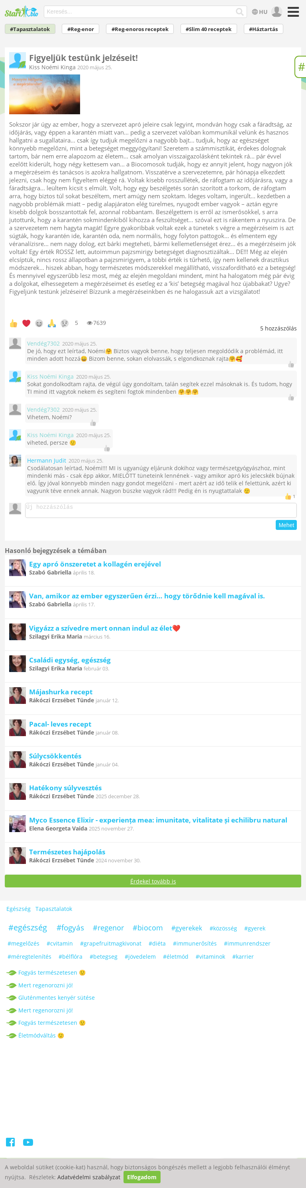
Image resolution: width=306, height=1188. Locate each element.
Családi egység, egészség (70, 662)
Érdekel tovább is (153, 883)
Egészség (18, 911)
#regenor (108, 930)
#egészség (27, 929)
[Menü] (292, 14)
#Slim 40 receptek (208, 29)
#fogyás (70, 930)
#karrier (243, 959)
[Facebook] (11, 1146)
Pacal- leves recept (60, 726)
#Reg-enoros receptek (140, 29)
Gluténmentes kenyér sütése (56, 1000)
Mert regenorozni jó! (45, 987)
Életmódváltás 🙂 (41, 1037)
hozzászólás (278, 328)
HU (259, 12)
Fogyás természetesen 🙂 (52, 975)
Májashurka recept (60, 694)
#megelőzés (23, 946)
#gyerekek (186, 930)
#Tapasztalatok (30, 29)
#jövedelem (140, 959)
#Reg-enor (80, 29)
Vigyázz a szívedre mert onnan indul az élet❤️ (104, 630)
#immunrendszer (247, 946)
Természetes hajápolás (67, 854)
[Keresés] (240, 12)
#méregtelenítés (29, 959)
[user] (276, 12)
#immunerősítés (195, 946)
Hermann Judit (46, 460)
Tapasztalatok (53, 911)
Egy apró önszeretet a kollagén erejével (95, 566)
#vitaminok (210, 959)
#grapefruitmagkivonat (110, 946)
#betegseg (104, 959)
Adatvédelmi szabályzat (88, 1177)
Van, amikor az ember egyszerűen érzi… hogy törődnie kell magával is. (147, 598)
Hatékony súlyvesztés (65, 790)
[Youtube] (28, 1146)
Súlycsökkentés (55, 758)
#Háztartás (263, 29)
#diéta (157, 946)
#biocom (148, 930)
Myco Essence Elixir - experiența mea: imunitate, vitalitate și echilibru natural (158, 822)
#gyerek (254, 930)
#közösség (223, 930)
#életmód (175, 959)
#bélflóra (70, 959)
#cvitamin (60, 946)
